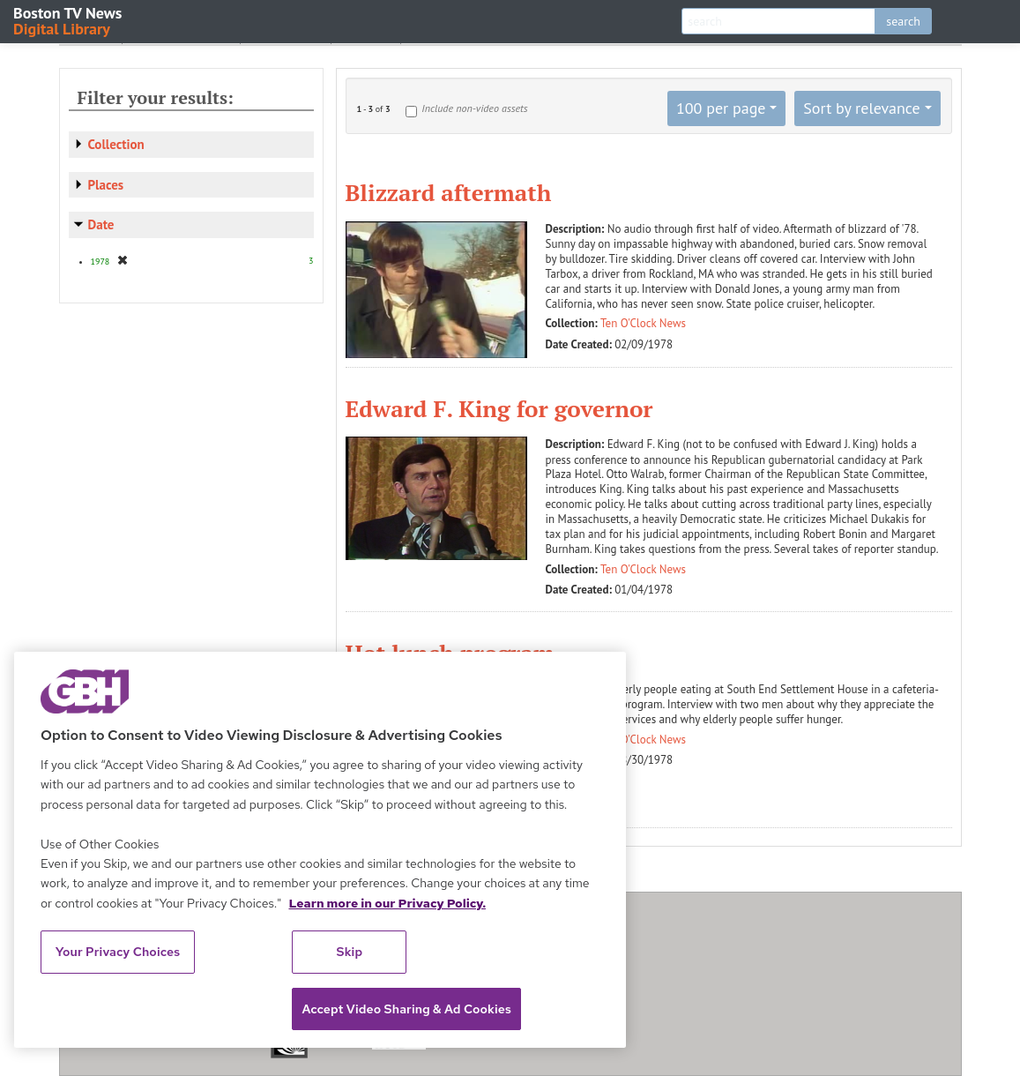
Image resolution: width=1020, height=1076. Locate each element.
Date (101, 224)
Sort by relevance (861, 108)
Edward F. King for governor (499, 408)
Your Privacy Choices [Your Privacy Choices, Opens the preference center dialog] (118, 952)
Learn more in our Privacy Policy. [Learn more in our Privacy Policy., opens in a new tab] (387, 903)
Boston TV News (68, 20)
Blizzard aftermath (449, 192)
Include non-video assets (474, 108)
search (903, 21)
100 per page (721, 108)
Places (106, 184)
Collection (116, 144)
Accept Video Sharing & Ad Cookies (406, 1009)
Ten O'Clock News (643, 323)
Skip (350, 952)
